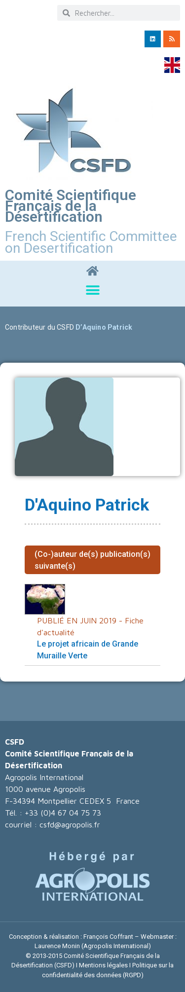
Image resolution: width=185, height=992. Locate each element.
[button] (92, 290)
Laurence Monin (57, 946)
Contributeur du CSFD (39, 327)
